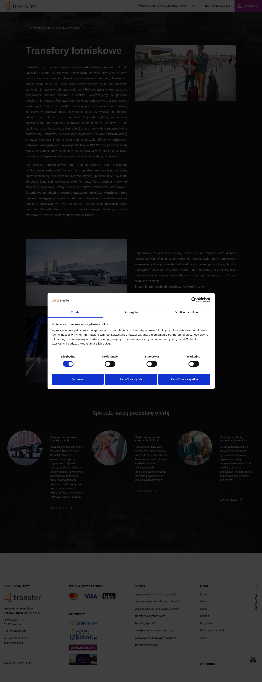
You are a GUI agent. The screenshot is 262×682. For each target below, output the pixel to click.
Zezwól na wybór (131, 379)
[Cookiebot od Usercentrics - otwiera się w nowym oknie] (194, 300)
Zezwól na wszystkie (184, 379)
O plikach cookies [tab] (187, 312)
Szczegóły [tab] (131, 312)
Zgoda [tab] (75, 312)
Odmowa (77, 379)
